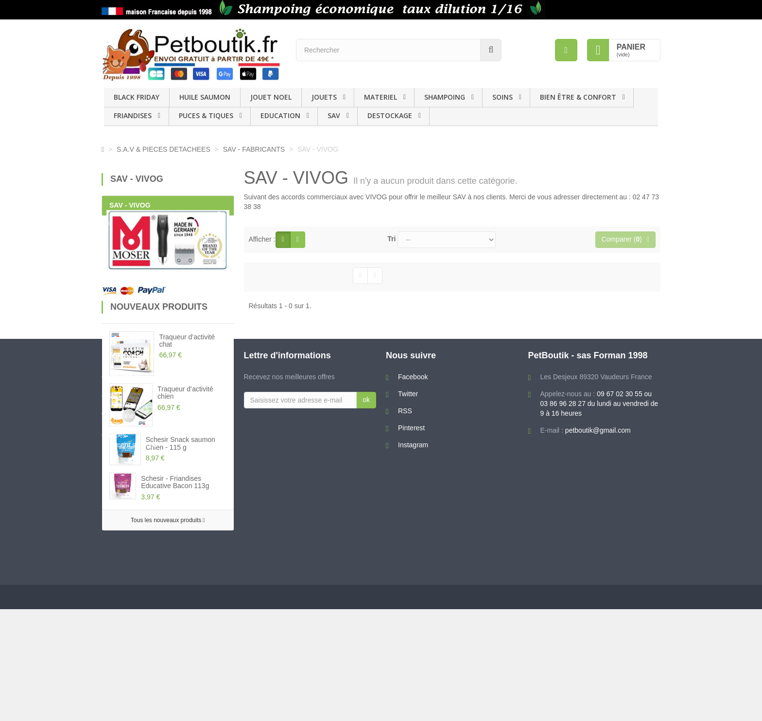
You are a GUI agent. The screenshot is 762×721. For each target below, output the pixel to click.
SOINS (502, 97)
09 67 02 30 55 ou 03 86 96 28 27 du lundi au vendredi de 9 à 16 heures (599, 630)
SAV (334, 115)
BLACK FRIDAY (136, 97)
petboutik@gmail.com (598, 657)
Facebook (413, 604)
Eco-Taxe (116, 652)
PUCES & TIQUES (206, 115)
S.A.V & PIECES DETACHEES (163, 149)
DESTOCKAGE (389, 115)
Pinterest (411, 655)
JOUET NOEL (271, 97)
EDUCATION (280, 115)
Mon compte (120, 613)
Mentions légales (127, 633)
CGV (109, 623)
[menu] (566, 50)
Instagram (413, 672)
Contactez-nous (125, 604)
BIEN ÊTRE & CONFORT (578, 97)
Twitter (408, 621)
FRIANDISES (133, 115)
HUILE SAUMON (204, 97)
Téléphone (118, 643)
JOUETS (324, 97)
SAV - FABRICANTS (255, 149)
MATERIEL (380, 97)
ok (366, 627)
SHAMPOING (444, 97)
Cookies (114, 662)
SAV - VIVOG (130, 205)
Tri (391, 239)
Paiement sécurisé (129, 672)
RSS (405, 638)
